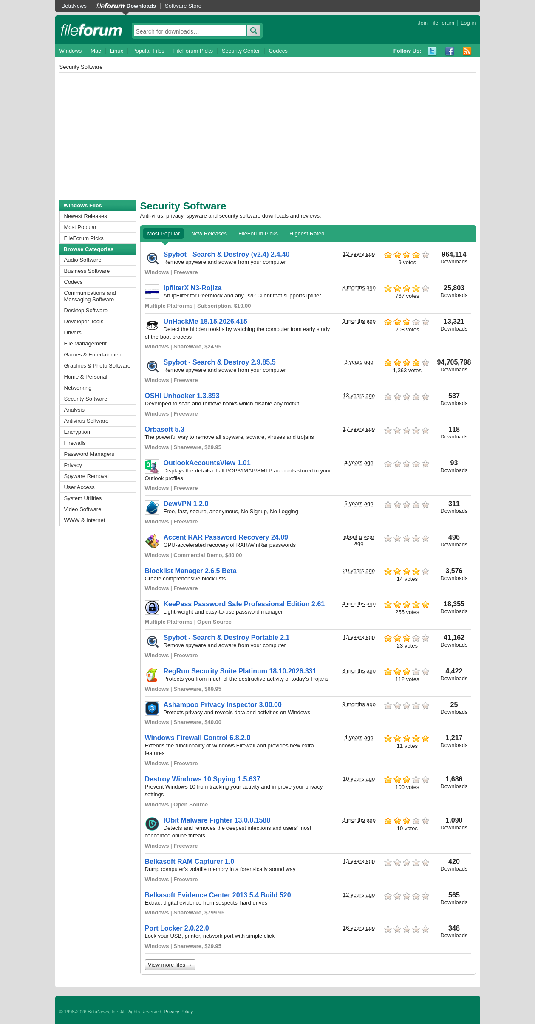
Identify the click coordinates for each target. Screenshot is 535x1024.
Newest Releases (85, 216)
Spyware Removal (86, 476)
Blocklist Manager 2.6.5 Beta (191, 570)
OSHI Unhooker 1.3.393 (182, 395)
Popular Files (148, 51)
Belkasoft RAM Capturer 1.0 (190, 861)
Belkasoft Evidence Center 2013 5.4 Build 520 (218, 895)
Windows (70, 51)
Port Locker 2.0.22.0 (177, 928)
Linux (116, 51)
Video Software (83, 509)
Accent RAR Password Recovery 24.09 (226, 537)
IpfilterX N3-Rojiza (193, 287)
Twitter (432, 51)
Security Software (86, 399)
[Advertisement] (267, 136)
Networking (78, 388)
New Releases (209, 233)
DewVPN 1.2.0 (186, 503)
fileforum (91, 30)
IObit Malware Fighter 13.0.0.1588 (217, 820)
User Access (79, 487)
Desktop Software (86, 310)
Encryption (77, 432)
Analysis (74, 410)
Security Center (241, 51)
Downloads (141, 6)
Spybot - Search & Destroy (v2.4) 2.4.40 (227, 254)
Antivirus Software (86, 421)
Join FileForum (436, 23)
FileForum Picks (193, 51)
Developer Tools (84, 321)
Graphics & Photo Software (97, 365)
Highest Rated (306, 233)
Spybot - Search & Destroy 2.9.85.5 (220, 362)
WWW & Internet (84, 520)
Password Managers (89, 454)
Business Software (87, 271)
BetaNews (74, 6)
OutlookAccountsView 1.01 (207, 463)
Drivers (73, 332)
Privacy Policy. (179, 1011)
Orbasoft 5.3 (164, 429)
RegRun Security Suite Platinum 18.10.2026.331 (240, 671)
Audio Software (83, 260)
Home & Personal (86, 376)
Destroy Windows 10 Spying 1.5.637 (202, 779)
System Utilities (83, 498)
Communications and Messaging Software (90, 296)
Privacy (73, 465)
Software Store (183, 6)
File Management (85, 343)
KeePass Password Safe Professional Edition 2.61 (244, 604)
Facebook (449, 51)
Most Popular (80, 227)
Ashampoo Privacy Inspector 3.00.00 (223, 704)
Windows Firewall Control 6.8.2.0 (198, 737)
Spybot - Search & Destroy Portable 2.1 (227, 637)
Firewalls (75, 443)
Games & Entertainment (93, 354)
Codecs (278, 51)
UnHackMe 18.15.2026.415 (205, 321)
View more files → (170, 965)
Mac (96, 51)
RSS (467, 51)
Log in (468, 23)
